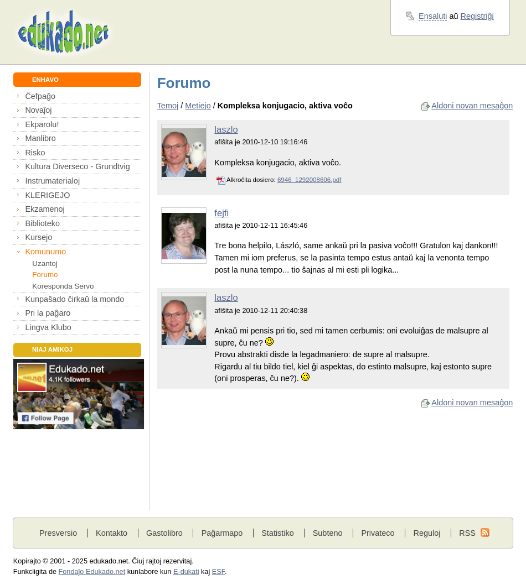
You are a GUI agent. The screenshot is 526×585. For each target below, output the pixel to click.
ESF (218, 572)
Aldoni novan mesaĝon (472, 105)
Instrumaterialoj (52, 180)
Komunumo (45, 251)
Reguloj (426, 533)
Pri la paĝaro (47, 313)
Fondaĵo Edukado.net (92, 572)
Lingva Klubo (48, 327)
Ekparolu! (42, 124)
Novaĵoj (38, 110)
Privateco (377, 533)
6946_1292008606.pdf (309, 179)
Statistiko (277, 533)
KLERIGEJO (47, 195)
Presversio (58, 533)
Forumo (45, 274)
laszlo (226, 129)
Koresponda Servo (63, 286)
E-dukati (186, 572)
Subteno (328, 533)
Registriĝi (477, 16)
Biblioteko (42, 223)
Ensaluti (433, 16)
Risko (35, 152)
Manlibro (40, 138)
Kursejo (38, 237)
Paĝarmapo (222, 533)
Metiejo (198, 105)
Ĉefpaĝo (40, 96)
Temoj (168, 105)
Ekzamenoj (44, 209)
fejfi (221, 213)
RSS (467, 533)
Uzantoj (44, 263)
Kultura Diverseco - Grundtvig (77, 166)
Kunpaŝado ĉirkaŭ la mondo (74, 299)
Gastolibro (164, 533)
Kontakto (111, 533)
